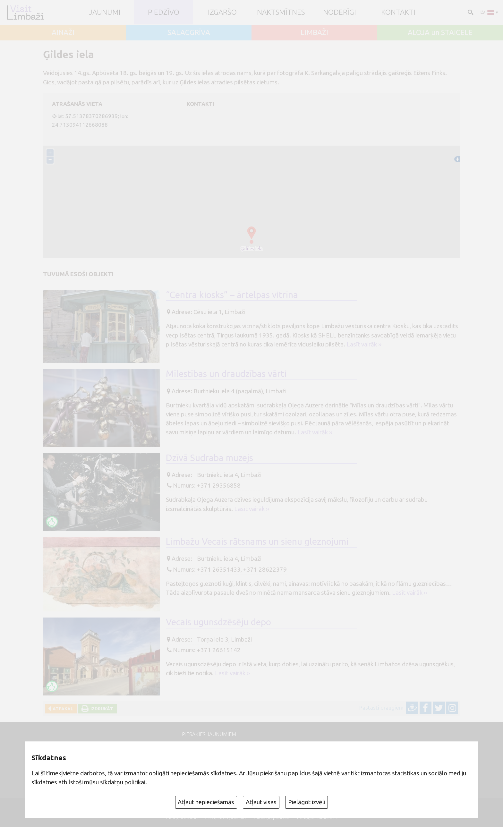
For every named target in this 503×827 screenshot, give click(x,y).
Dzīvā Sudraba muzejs (209, 458)
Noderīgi (339, 12)
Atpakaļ (62, 708)
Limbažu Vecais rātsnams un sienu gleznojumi (257, 541)
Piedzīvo (163, 12)
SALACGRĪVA (188, 32)
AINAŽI (63, 32)
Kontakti (398, 12)
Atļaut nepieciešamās (206, 802)
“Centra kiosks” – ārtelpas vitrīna (232, 295)
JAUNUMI (105, 12)
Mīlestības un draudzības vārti (226, 374)
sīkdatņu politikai (122, 782)
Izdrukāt (101, 708)
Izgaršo (222, 12)
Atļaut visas (261, 802)
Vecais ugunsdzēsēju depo (218, 622)
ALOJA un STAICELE (440, 32)
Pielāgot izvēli (306, 802)
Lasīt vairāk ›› (363, 344)
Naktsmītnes (281, 12)
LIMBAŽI (314, 32)
